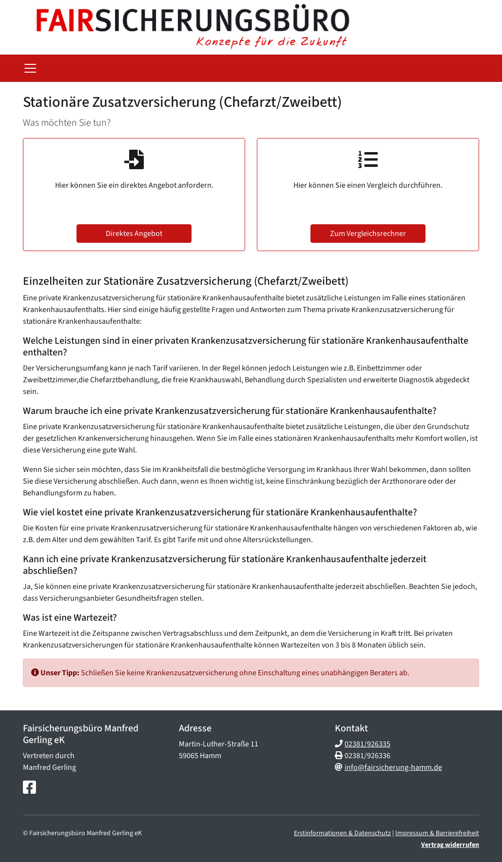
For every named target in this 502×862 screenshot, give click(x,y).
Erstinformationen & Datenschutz (342, 833)
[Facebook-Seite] (29, 788)
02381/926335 (367, 744)
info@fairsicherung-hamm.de (393, 767)
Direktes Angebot (134, 233)
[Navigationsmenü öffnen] (30, 68)
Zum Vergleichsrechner (368, 233)
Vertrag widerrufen (450, 845)
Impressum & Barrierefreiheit (437, 833)
